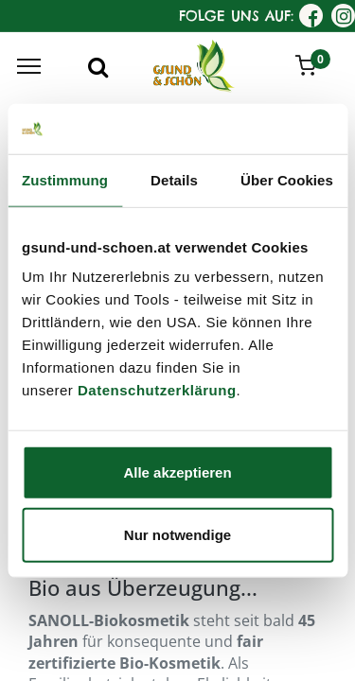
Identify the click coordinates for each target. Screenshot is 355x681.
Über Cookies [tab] (286, 179)
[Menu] (29, 66)
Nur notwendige (177, 534)
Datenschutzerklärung (157, 390)
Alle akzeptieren (177, 472)
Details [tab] (174, 179)
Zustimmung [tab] (65, 179)
